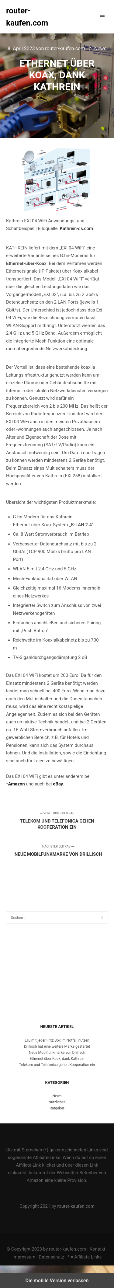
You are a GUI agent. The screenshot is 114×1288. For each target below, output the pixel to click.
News (100, 48)
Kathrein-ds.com (76, 228)
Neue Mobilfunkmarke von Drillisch (57, 1052)
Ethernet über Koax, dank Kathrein (57, 1059)
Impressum (23, 1257)
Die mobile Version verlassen (57, 1280)
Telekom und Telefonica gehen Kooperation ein (57, 1065)
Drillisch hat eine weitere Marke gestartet (57, 1046)
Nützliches (56, 1102)
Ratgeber (57, 1108)
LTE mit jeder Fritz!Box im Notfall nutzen (57, 1040)
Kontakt (97, 1249)
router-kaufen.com (27, 16)
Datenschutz (51, 1257)
